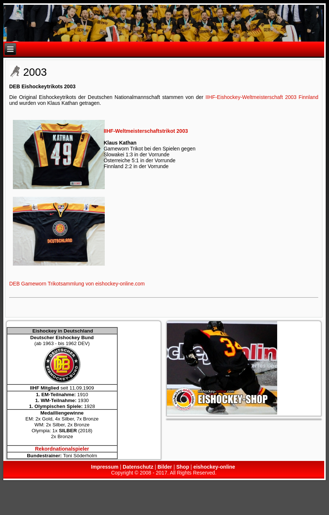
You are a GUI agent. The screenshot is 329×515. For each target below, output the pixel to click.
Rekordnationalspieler (62, 449)
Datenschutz (138, 467)
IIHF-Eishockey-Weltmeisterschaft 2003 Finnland (261, 97)
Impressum (105, 467)
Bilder (164, 467)
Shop (182, 467)
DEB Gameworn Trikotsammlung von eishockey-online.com (77, 284)
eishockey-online (214, 467)
